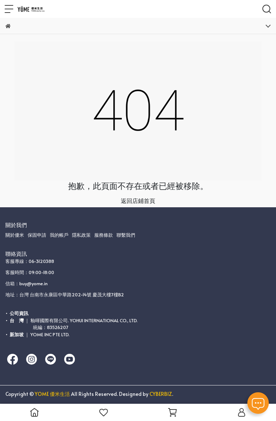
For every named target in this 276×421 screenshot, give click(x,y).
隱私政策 (81, 235)
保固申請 (37, 235)
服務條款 (103, 235)
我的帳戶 (59, 235)
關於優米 (14, 235)
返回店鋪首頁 (138, 200)
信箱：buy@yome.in (26, 283)
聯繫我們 (125, 235)
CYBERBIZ (160, 393)
